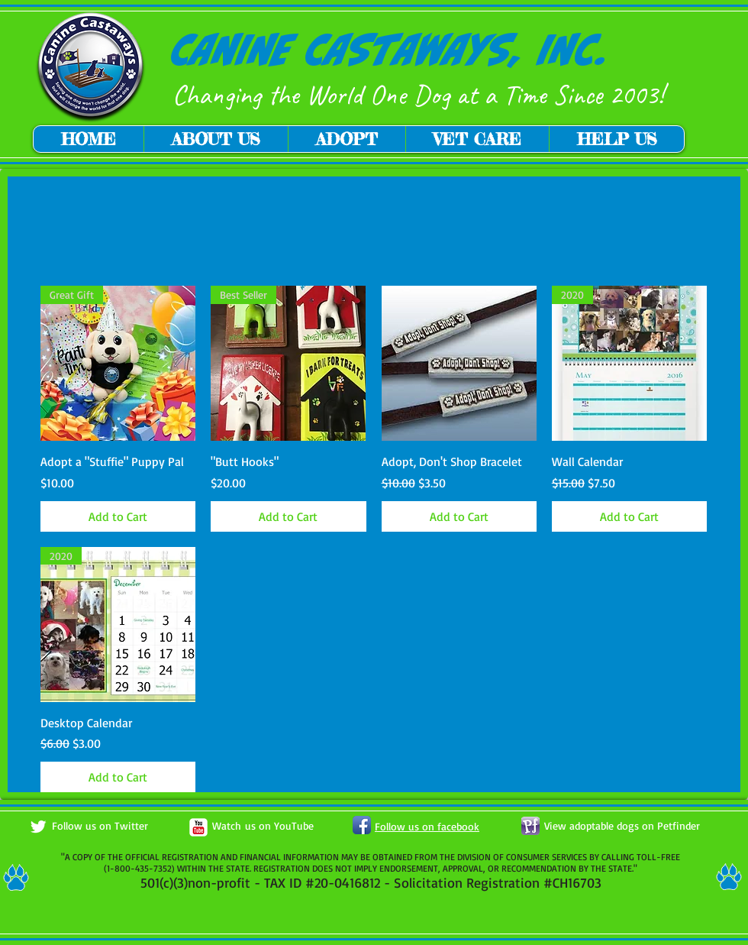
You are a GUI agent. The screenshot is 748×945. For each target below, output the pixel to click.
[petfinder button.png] (530, 826)
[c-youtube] (198, 827)
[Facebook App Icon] (362, 825)
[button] (215, 139)
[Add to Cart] (117, 516)
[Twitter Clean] (38, 826)
